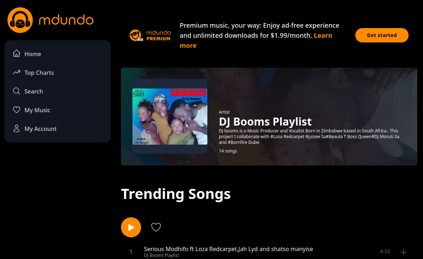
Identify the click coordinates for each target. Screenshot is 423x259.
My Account (34, 128)
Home (26, 53)
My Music (31, 109)
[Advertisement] (58, 202)
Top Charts (33, 72)
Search (27, 91)
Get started (382, 35)
